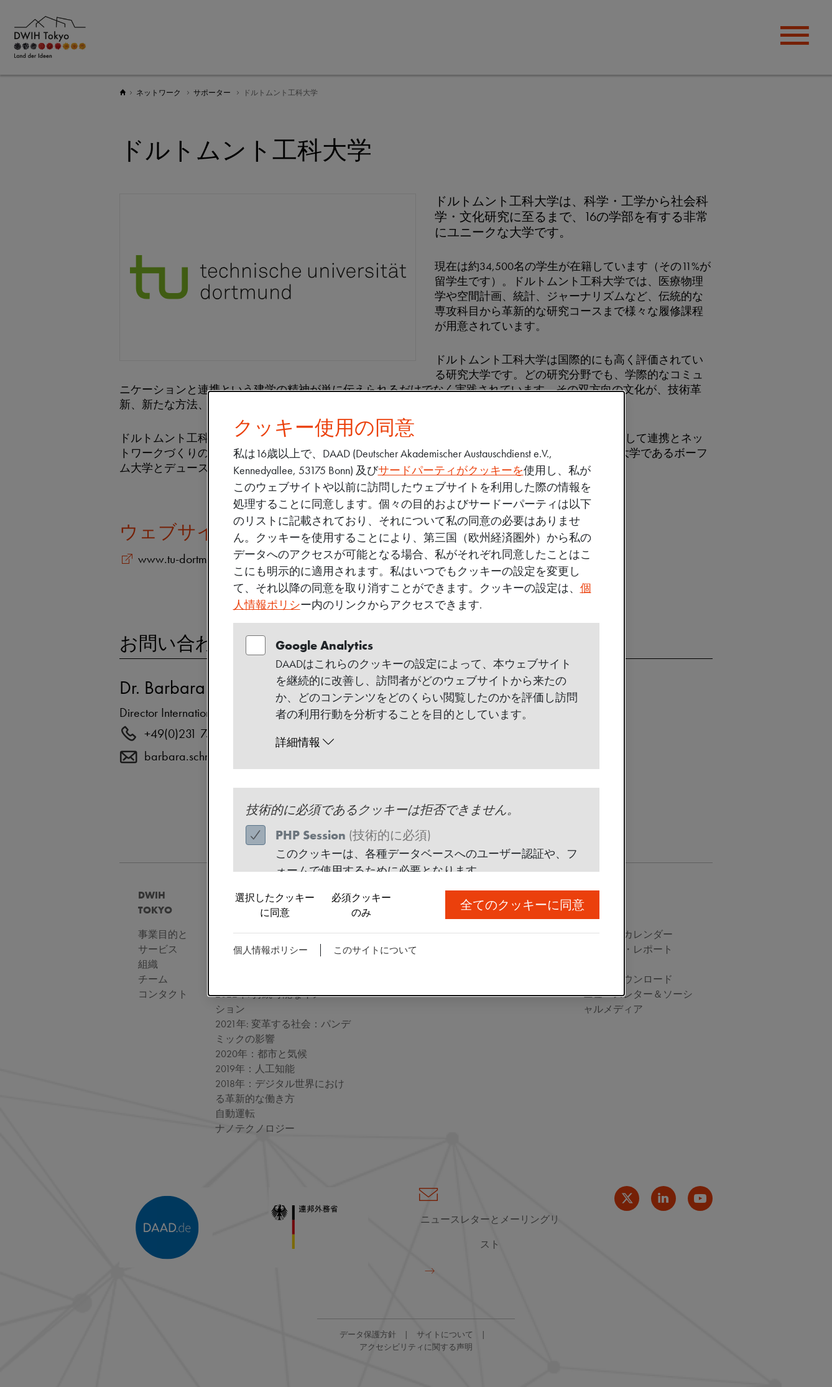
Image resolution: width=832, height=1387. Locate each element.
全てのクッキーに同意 (522, 905)
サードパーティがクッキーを (451, 470)
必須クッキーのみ (361, 905)
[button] (428, 742)
